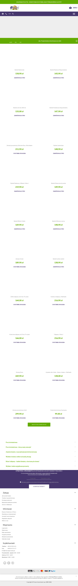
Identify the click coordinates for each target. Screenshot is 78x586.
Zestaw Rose (19, 372)
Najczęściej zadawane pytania (9, 502)
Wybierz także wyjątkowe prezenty (40, 466)
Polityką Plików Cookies (55, 577)
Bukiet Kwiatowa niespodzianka (58, 107)
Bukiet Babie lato (19, 70)
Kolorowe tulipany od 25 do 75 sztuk (19, 334)
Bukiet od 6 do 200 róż (19, 107)
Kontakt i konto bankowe (8, 516)
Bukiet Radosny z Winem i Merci (20, 183)
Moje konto (39, 525)
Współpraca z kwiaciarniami (9, 514)
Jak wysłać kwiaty (6, 496)
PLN (10, 13)
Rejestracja (5, 530)
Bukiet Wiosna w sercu (58, 221)
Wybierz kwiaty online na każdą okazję (40, 457)
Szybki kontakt (39, 543)
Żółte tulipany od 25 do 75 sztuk (19, 296)
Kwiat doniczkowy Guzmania (58, 410)
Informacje (39, 509)
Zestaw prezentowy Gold (20, 410)
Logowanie (4, 528)
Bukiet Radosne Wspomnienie (58, 70)
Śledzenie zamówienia (7, 536)
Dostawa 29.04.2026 (19, 153)
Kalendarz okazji (6, 539)
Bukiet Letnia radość (58, 259)
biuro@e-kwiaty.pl (10, 550)
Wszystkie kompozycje (39, 424)
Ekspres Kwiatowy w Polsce (9, 512)
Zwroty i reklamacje (7, 504)
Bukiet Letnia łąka (59, 145)
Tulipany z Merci (58, 334)
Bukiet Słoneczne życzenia (58, 183)
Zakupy (39, 493)
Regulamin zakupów (7, 518)
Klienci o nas (5, 520)
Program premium (6, 534)
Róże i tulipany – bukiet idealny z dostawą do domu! (40, 461)
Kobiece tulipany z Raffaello (58, 296)
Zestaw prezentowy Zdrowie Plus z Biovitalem (19, 145)
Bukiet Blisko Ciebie (19, 221)
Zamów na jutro (19, 77)
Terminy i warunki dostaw (8, 498)
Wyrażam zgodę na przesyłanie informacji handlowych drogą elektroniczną (40, 482)
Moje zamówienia (6, 532)
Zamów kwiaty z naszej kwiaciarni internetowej (40, 452)
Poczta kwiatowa (40, 442)
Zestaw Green (19, 259)
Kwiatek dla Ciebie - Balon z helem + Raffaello (58, 372)
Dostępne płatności (7, 500)
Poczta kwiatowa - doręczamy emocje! (40, 447)
